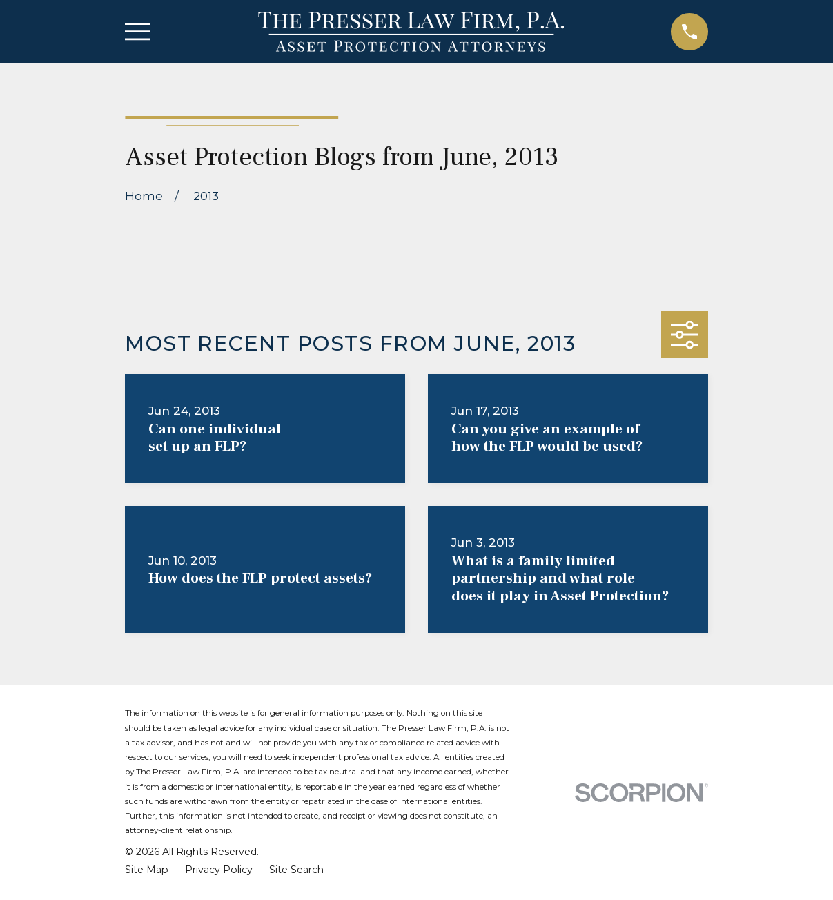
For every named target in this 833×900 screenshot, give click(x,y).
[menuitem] (146, 870)
